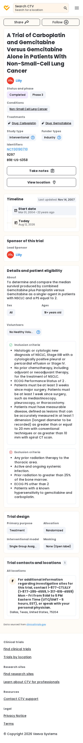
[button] (28, 109)
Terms (9, 723)
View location (41, 182)
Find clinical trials (17, 649)
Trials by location (17, 657)
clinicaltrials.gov (36, 624)
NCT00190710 (17, 149)
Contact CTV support (21, 699)
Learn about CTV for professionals (32, 682)
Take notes (42, 171)
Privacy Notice (15, 715)
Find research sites (19, 674)
